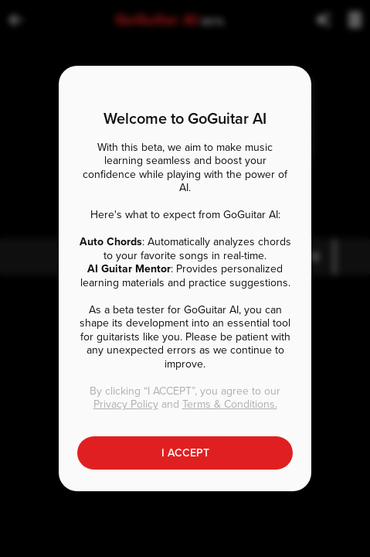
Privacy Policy (125, 404)
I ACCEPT (185, 453)
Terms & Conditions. (229, 404)
